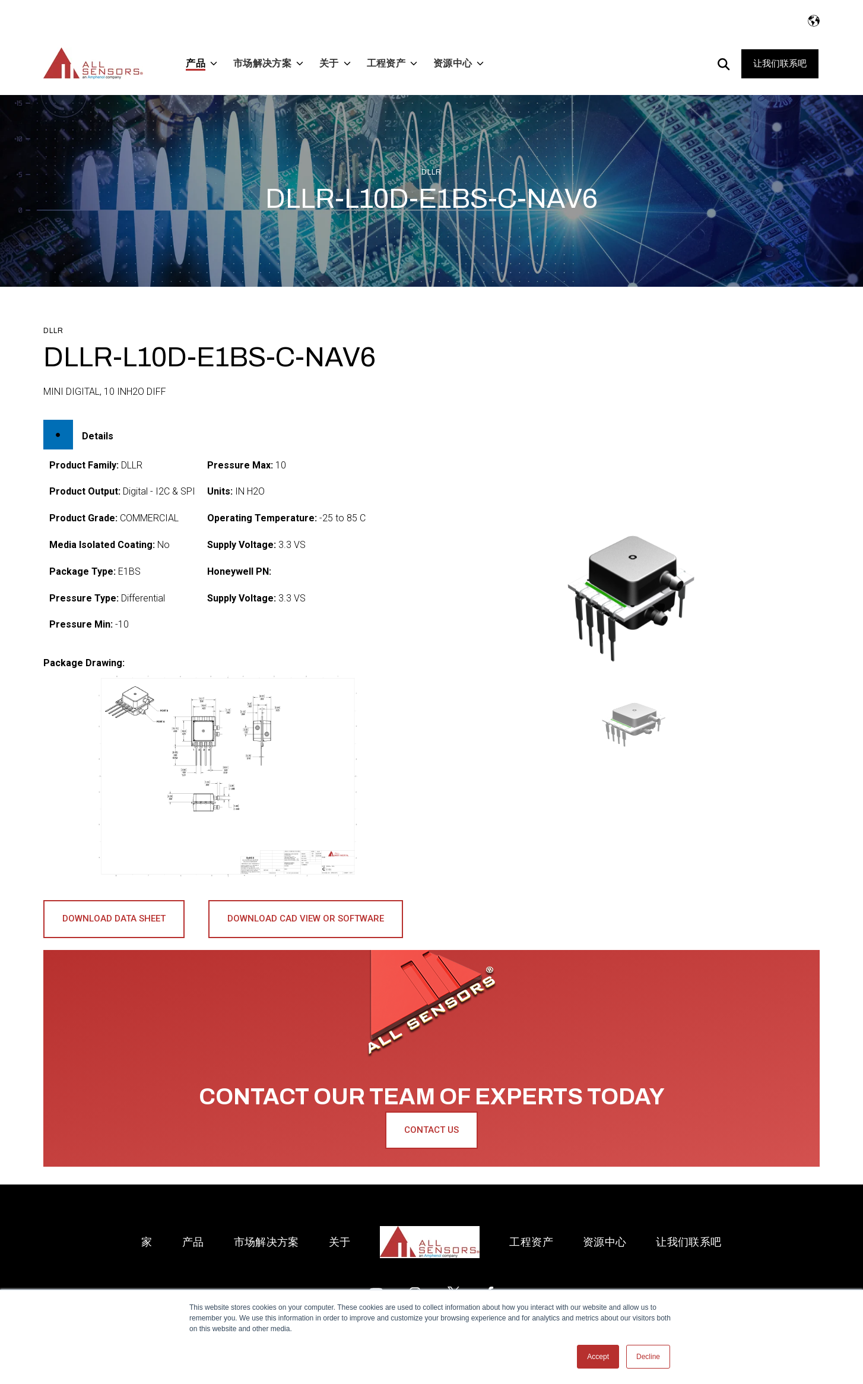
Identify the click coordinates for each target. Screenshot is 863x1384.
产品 (193, 1242)
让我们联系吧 (780, 63)
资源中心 (604, 1242)
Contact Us (431, 1130)
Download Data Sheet (114, 918)
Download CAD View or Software (305, 918)
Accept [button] (598, 1357)
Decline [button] (648, 1357)
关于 (340, 1242)
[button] (636, 724)
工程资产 (531, 1242)
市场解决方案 (266, 1242)
